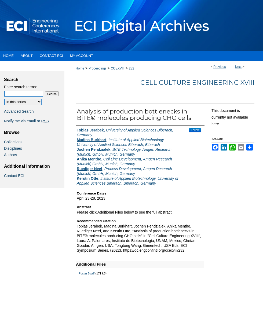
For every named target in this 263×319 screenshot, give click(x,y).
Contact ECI (14, 176)
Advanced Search (19, 111)
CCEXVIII (118, 68)
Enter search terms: (20, 87)
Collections (13, 142)
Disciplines (13, 148)
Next (238, 67)
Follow (195, 129)
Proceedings (98, 68)
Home (80, 68)
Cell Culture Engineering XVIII (197, 82)
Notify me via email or (26, 121)
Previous (219, 67)
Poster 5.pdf (86, 273)
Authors (10, 155)
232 (131, 68)
